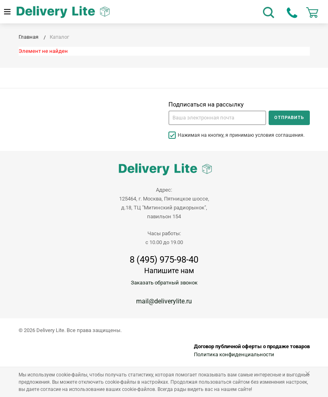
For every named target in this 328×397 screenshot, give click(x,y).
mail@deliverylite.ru (164, 301)
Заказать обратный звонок (164, 283)
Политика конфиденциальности (234, 354)
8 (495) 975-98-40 (164, 260)
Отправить (289, 117)
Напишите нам (169, 270)
